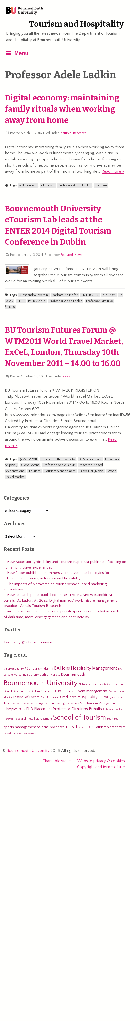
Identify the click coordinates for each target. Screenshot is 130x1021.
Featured (66, 133)
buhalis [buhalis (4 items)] (102, 684)
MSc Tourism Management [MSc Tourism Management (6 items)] (98, 703)
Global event (30, 465)
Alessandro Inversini (34, 295)
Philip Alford (36, 301)
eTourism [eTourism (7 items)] (69, 691)
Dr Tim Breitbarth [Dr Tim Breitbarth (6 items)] (42, 691)
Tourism (101, 185)
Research (79, 133)
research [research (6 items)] (21, 718)
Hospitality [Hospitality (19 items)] (88, 697)
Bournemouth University (24, 11)
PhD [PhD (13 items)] (29, 709)
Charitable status (57, 761)
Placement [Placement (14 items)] (43, 709)
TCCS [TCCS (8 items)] (69, 727)
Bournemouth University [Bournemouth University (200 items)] (41, 683)
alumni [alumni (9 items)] (48, 668)
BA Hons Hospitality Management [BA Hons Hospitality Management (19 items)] (85, 668)
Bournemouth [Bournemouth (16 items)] (73, 674)
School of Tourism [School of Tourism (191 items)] (79, 717)
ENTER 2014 (89, 295)
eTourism (47, 185)
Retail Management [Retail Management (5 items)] (40, 718)
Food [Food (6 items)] (55, 697)
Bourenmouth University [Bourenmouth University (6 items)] (43, 674)
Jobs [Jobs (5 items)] (112, 697)
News (78, 255)
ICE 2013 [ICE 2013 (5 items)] (104, 697)
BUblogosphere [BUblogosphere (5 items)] (87, 684)
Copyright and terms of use (101, 767)
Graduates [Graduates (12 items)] (68, 697)
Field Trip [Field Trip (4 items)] (46, 697)
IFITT (20, 301)
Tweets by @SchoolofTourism (28, 642)
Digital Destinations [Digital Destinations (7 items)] (17, 691)
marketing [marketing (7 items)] (58, 703)
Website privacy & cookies (101, 761)
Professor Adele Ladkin (74, 185)
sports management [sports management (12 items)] (20, 727)
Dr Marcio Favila (90, 459)
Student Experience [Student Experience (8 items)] (50, 727)
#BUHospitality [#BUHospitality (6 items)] (14, 668)
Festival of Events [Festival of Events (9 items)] (26, 697)
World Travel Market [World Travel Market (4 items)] (15, 733)
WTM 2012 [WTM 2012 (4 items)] (34, 733)
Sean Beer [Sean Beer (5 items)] (113, 718)
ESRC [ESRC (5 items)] (58, 691)
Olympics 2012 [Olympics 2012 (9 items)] (14, 709)
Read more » (113, 171)
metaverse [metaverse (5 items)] (72, 703)
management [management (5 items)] (42, 703)
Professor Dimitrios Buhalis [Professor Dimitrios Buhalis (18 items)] (77, 708)
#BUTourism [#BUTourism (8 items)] (34, 668)
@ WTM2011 (28, 459)
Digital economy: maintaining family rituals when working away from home (62, 109)
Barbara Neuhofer (65, 295)
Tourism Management (59, 471)
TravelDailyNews (91, 471)
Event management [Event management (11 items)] (91, 691)
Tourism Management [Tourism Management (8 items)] (109, 727)
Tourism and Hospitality (76, 24)
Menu (21, 53)
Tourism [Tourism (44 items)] (84, 726)
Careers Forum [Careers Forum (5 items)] (116, 684)
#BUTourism (28, 185)
